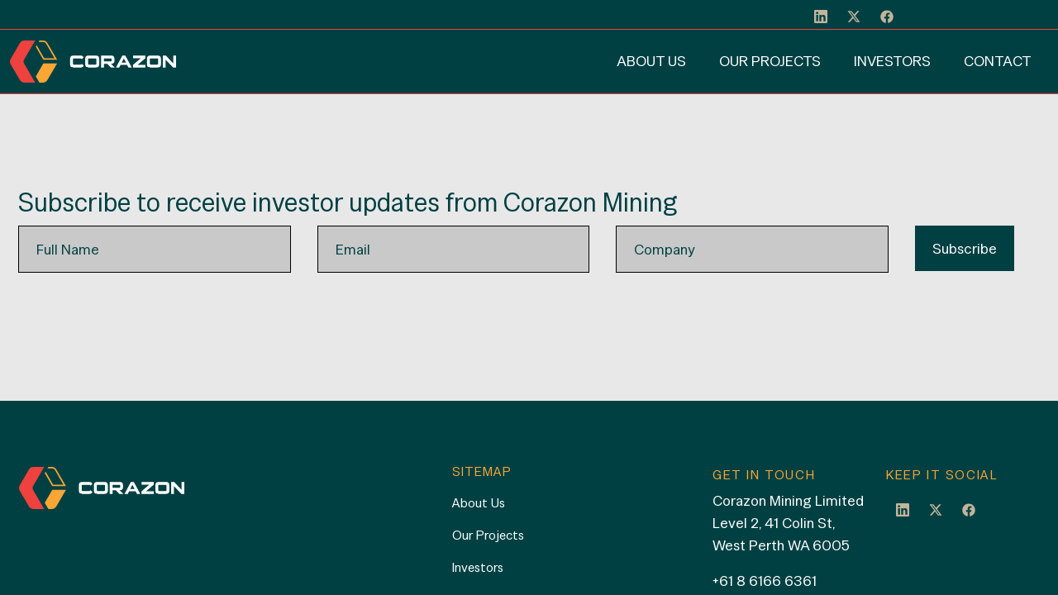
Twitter (935, 509)
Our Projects (770, 60)
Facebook (968, 509)
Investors (892, 60)
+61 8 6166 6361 (764, 580)
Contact (998, 60)
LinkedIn (902, 509)
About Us (651, 60)
